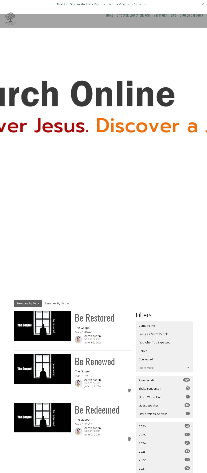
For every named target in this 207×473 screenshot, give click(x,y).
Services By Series (57, 303)
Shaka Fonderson (164, 388)
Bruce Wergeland (164, 397)
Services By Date (28, 303)
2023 (164, 451)
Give (173, 15)
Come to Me (147, 325)
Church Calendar (191, 15)
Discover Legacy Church (133, 15)
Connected (146, 359)
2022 (164, 460)
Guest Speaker (164, 405)
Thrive (143, 351)
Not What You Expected (154, 342)
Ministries (160, 15)
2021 (164, 468)
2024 (164, 443)
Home (109, 15)
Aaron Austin (164, 380)
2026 (164, 426)
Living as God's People (154, 334)
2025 (164, 435)
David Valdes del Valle (164, 414)
